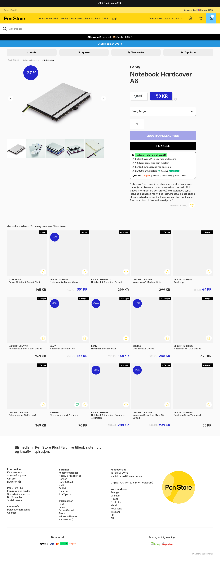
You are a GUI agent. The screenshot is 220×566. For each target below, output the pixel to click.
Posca (62, 513)
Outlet (179, 18)
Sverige (115, 492)
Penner (89, 18)
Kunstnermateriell (48, 18)
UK (112, 515)
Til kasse (163, 146)
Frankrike (116, 502)
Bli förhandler (14, 497)
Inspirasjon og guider (18, 491)
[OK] (110, 28)
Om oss (11, 478)
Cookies (11, 512)
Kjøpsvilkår (13, 506)
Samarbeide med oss (18, 494)
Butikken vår (14, 481)
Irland (114, 505)
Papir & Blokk (102, 18)
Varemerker (155, 18)
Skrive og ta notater (31, 60)
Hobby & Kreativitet (72, 18)
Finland (114, 498)
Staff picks (65, 494)
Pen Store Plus (15, 487)
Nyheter (169, 18)
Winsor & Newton (68, 516)
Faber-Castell (66, 510)
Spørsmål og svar (16, 475)
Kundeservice (190, 10)
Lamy (135, 67)
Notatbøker (49, 60)
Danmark (115, 495)
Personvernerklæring (18, 509)
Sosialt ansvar (15, 500)
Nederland (116, 508)
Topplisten (190, 52)
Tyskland (115, 511)
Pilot (61, 504)
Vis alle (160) (66, 519)
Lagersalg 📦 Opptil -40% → (110, 37)
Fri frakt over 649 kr (110, 3)
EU (112, 518)
